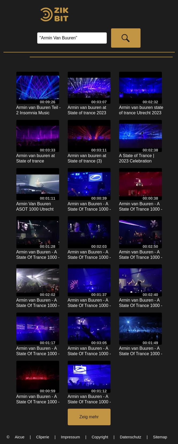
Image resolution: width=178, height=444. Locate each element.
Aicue (19, 437)
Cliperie (42, 437)
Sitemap (160, 437)
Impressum (70, 437)
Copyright (100, 437)
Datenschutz (130, 437)
